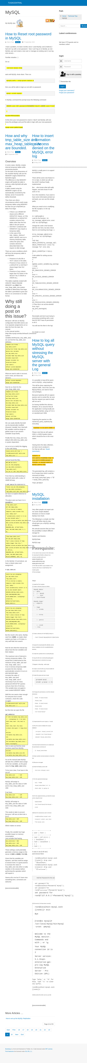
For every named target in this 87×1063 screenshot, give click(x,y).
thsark (48, 449)
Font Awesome (9, 1051)
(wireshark (35, 451)
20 (36, 1030)
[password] (72, 66)
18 (28, 1030)
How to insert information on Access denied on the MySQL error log (43, 146)
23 (49, 1030)
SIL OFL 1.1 (28, 1051)
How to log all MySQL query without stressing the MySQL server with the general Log (43, 354)
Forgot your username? (67, 90)
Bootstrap (8, 1049)
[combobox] (69, 26)
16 (19, 1030)
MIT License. (49, 1049)
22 (45, 1030)
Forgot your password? (66, 92)
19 (32, 1030)
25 (12, 1034)
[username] (72, 61)
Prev (14, 1030)
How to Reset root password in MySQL (28, 36)
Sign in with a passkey (70, 74)
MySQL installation (41, 496)
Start (8, 1030)
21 (40, 1030)
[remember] (59, 81)
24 (7, 1034)
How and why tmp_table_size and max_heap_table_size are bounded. (23, 142)
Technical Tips (72, 16)
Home (64, 16)
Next (16, 1034)
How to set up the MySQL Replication (18, 1018)
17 (23, 1030)
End (22, 1034)
